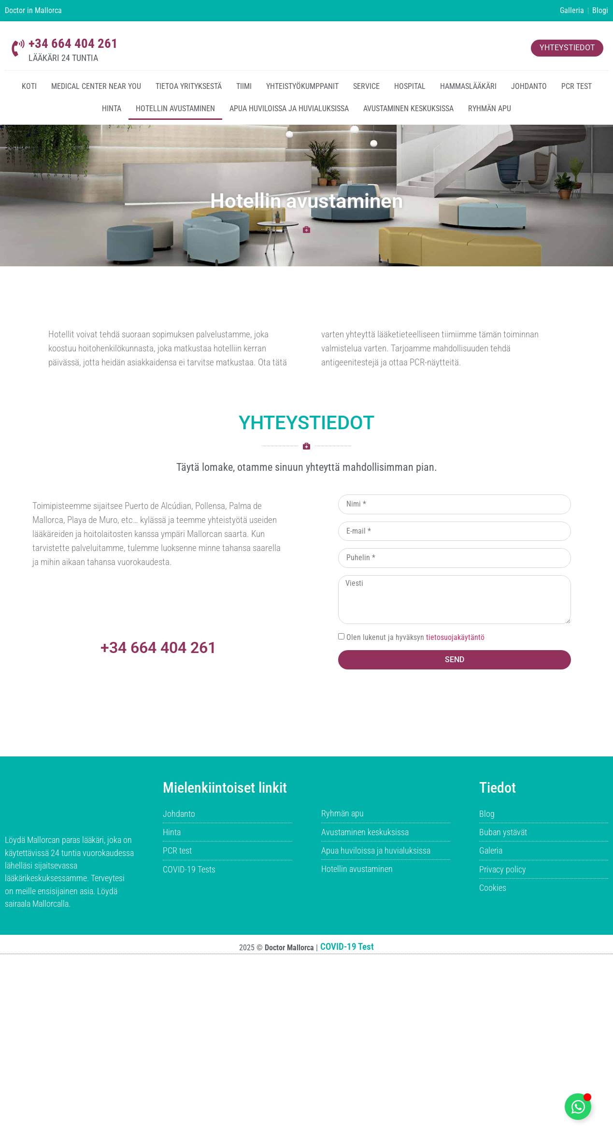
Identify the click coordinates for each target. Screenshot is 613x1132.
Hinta (111, 108)
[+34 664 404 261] (18, 48)
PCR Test (576, 86)
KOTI (29, 86)
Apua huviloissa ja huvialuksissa (289, 108)
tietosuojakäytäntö (455, 637)
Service (366, 86)
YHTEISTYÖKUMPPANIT (302, 86)
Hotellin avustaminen (175, 108)
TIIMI (244, 86)
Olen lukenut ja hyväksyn (415, 637)
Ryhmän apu (489, 108)
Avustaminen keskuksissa (408, 108)
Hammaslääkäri (468, 86)
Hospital (410, 86)
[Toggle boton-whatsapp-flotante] (578, 1106)
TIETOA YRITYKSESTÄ (189, 86)
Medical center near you (96, 86)
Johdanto (529, 86)
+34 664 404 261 (73, 43)
